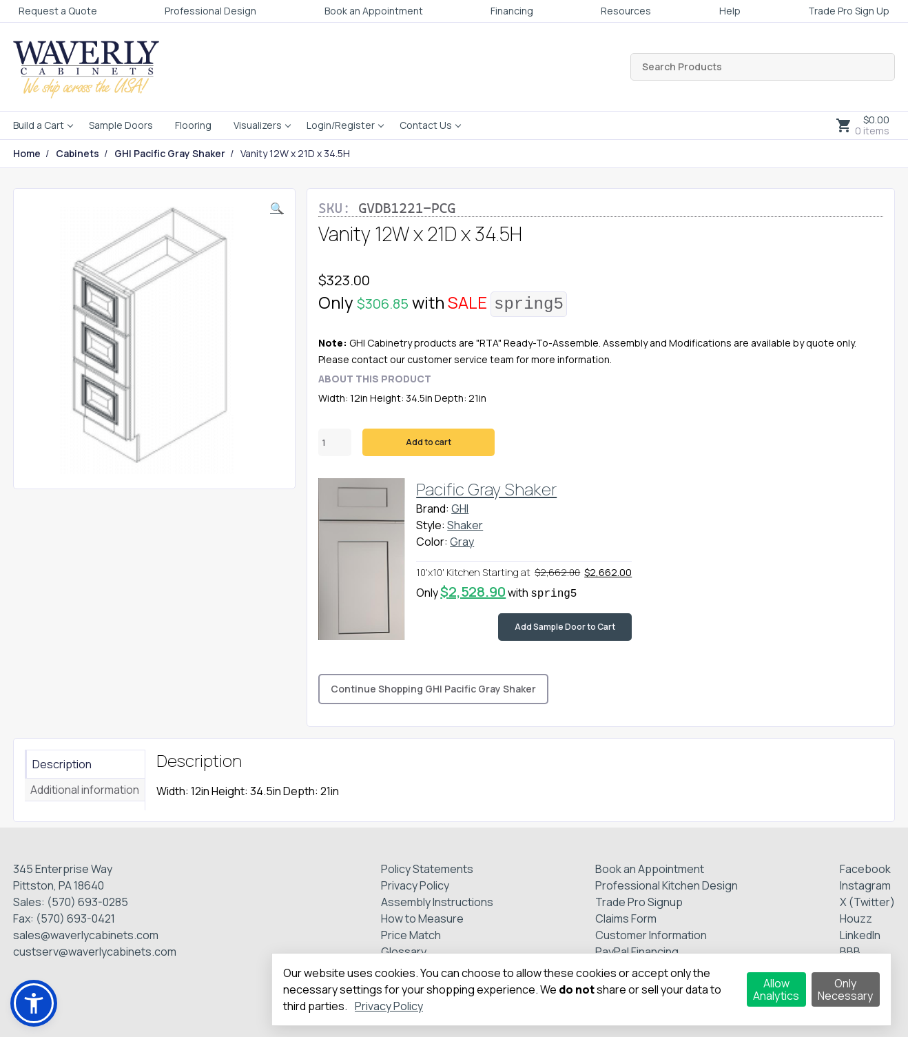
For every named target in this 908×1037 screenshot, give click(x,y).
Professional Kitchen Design (666, 885)
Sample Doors (121, 125)
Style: (430, 525)
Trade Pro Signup (639, 902)
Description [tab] (62, 764)
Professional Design (210, 10)
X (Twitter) (867, 902)
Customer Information (651, 935)
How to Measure (422, 918)
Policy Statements (427, 868)
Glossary (403, 951)
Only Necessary (845, 989)
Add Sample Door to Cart (565, 627)
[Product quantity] (334, 442)
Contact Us (426, 125)
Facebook (865, 868)
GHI (459, 508)
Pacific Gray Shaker (486, 489)
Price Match (411, 935)
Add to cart (428, 442)
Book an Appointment (373, 10)
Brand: (432, 508)
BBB (850, 951)
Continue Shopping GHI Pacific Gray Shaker (433, 688)
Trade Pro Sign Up (848, 10)
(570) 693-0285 (87, 902)
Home (27, 153)
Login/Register (341, 125)
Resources (626, 10)
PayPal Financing (637, 951)
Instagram (865, 885)
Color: (432, 541)
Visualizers (258, 125)
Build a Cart (38, 125)
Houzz (856, 918)
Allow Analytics (776, 989)
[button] (277, 208)
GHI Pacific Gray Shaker (169, 153)
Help (730, 10)
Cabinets (77, 153)
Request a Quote (58, 10)
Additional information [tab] (84, 789)
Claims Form (626, 918)
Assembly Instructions (437, 902)
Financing (512, 10)
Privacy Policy (415, 885)
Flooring (193, 125)
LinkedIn (860, 935)
